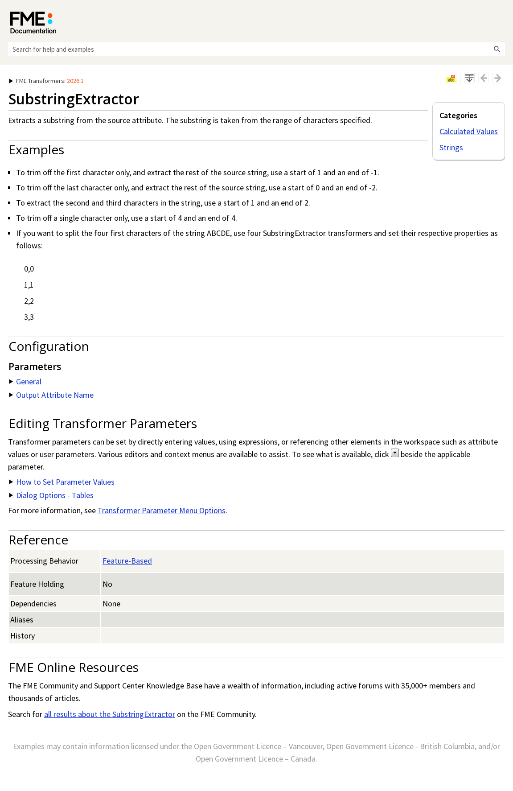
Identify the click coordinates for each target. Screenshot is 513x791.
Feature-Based (127, 561)
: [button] (46, 81)
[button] (497, 49)
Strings (451, 147)
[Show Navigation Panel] (500, 20)
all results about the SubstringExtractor (109, 714)
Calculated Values (468, 131)
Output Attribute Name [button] (51, 395)
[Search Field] (256, 49)
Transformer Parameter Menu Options (162, 510)
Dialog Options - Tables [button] (51, 495)
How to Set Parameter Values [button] (62, 482)
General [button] (25, 381)
